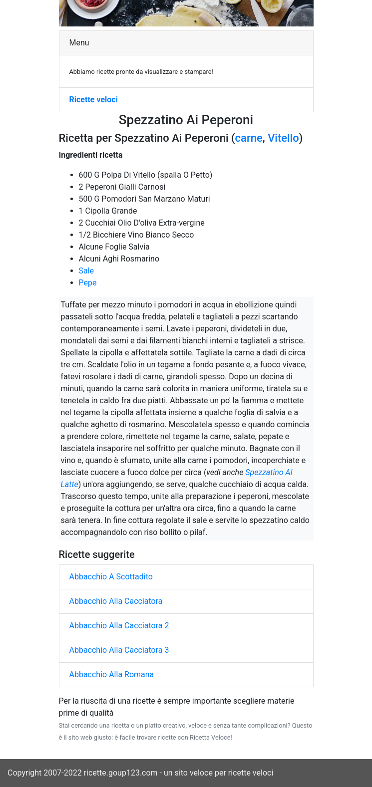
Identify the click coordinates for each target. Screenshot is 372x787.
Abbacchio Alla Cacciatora (116, 601)
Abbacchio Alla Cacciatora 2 (119, 625)
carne (249, 138)
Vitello (283, 138)
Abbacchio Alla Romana (111, 674)
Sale (86, 270)
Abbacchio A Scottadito (111, 576)
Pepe (88, 282)
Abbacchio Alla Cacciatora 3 (119, 650)
